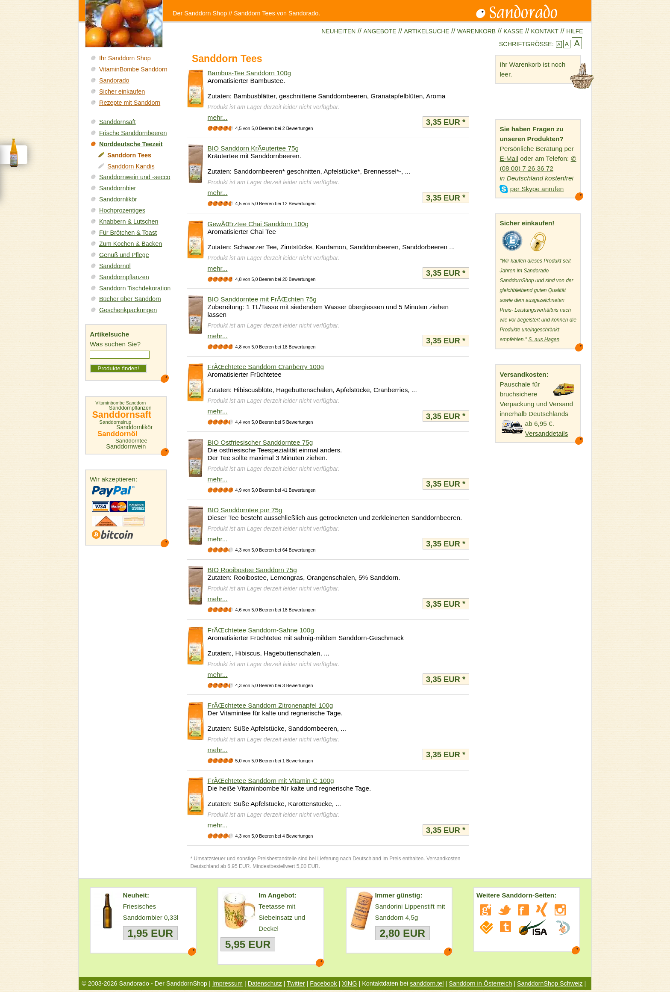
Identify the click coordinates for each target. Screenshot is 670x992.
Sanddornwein (126, 446)
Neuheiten (338, 31)
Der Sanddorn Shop (200, 13)
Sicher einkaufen (122, 91)
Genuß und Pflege (124, 254)
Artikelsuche (427, 31)
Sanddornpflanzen (124, 277)
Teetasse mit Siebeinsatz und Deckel (282, 917)
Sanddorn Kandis (130, 166)
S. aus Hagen (543, 339)
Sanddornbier (117, 188)
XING (349, 983)
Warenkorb (476, 31)
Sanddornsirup (115, 422)
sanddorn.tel (427, 983)
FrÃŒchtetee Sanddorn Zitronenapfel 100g (270, 705)
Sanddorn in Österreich (480, 983)
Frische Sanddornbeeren (133, 133)
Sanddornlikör (118, 199)
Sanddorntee (131, 440)
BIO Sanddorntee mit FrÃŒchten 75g (262, 299)
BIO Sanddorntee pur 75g (245, 510)
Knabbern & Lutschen (128, 221)
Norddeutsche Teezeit (130, 144)
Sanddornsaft (117, 121)
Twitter (296, 983)
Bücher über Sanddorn (130, 298)
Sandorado (114, 80)
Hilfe (574, 31)
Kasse (513, 31)
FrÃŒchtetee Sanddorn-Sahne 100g (261, 630)
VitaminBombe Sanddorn (133, 69)
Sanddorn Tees (129, 155)
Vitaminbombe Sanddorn (120, 403)
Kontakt (544, 31)
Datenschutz (265, 983)
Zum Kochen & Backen (130, 243)
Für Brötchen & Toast (128, 232)
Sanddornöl (115, 266)
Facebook (323, 983)
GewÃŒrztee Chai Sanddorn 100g (258, 223)
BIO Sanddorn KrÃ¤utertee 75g (253, 148)
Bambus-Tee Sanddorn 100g (249, 73)
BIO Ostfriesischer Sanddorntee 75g (260, 442)
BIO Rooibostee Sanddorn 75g (252, 569)
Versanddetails (546, 433)
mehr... (218, 117)
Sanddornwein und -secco (134, 177)
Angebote (379, 31)
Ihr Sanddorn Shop (125, 58)
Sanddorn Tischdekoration (134, 288)
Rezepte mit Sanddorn (129, 102)
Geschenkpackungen (128, 310)
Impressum (227, 983)
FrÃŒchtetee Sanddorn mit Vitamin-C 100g (271, 780)
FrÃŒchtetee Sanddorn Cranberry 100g (266, 366)
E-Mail (509, 158)
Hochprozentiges (122, 210)
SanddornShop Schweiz (550, 983)
